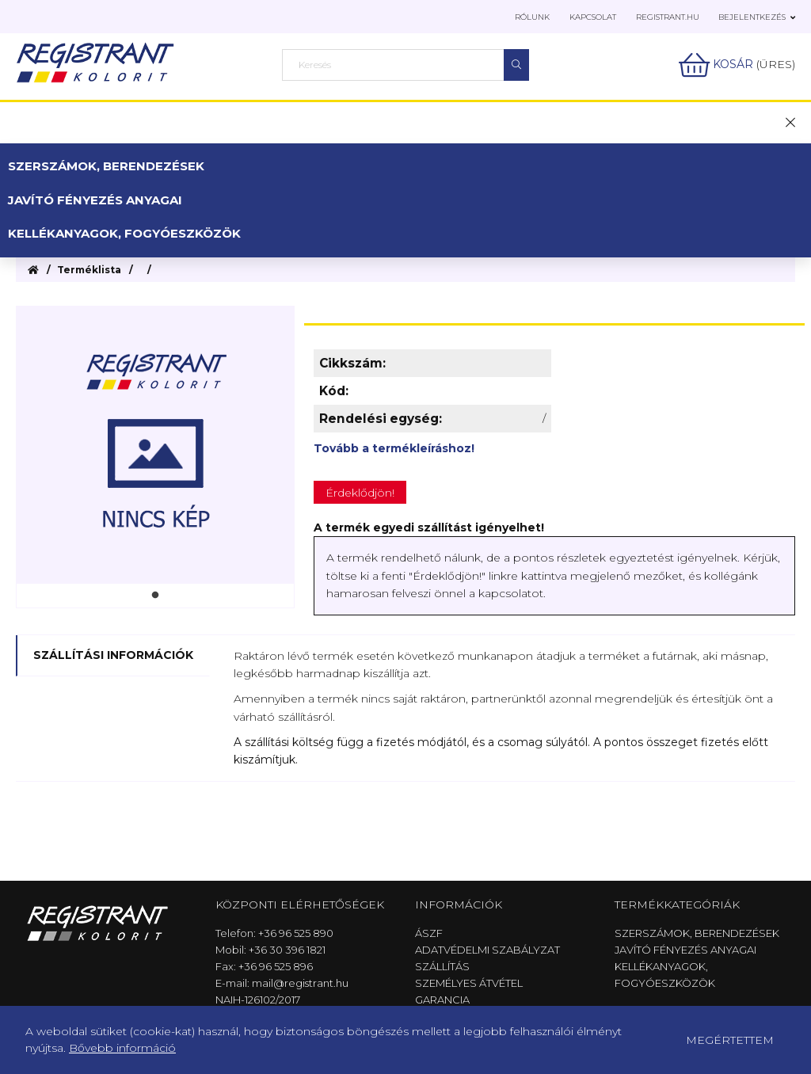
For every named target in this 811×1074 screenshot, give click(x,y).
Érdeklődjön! (360, 493)
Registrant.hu (667, 17)
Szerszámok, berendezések (106, 165)
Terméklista (89, 270)
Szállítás (442, 966)
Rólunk (532, 17)
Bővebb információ (122, 1048)
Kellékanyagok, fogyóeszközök (124, 233)
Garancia (442, 999)
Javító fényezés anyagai (95, 200)
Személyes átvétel (469, 983)
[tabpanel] (155, 445)
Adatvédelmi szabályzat (487, 949)
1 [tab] (155, 596)
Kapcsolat (592, 17)
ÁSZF (429, 933)
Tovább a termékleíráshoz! (394, 448)
